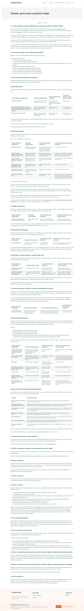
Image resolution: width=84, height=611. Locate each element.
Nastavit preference (68, 606)
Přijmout (58, 606)
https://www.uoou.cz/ (53, 582)
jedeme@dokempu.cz (52, 444)
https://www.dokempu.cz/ (59, 29)
